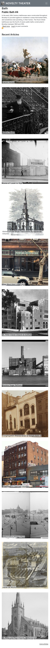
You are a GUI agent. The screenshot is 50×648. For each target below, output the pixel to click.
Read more (6, 26)
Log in (13, 26)
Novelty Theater (18, 3)
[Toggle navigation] (46, 3)
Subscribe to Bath (2, 28)
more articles (43, 644)
